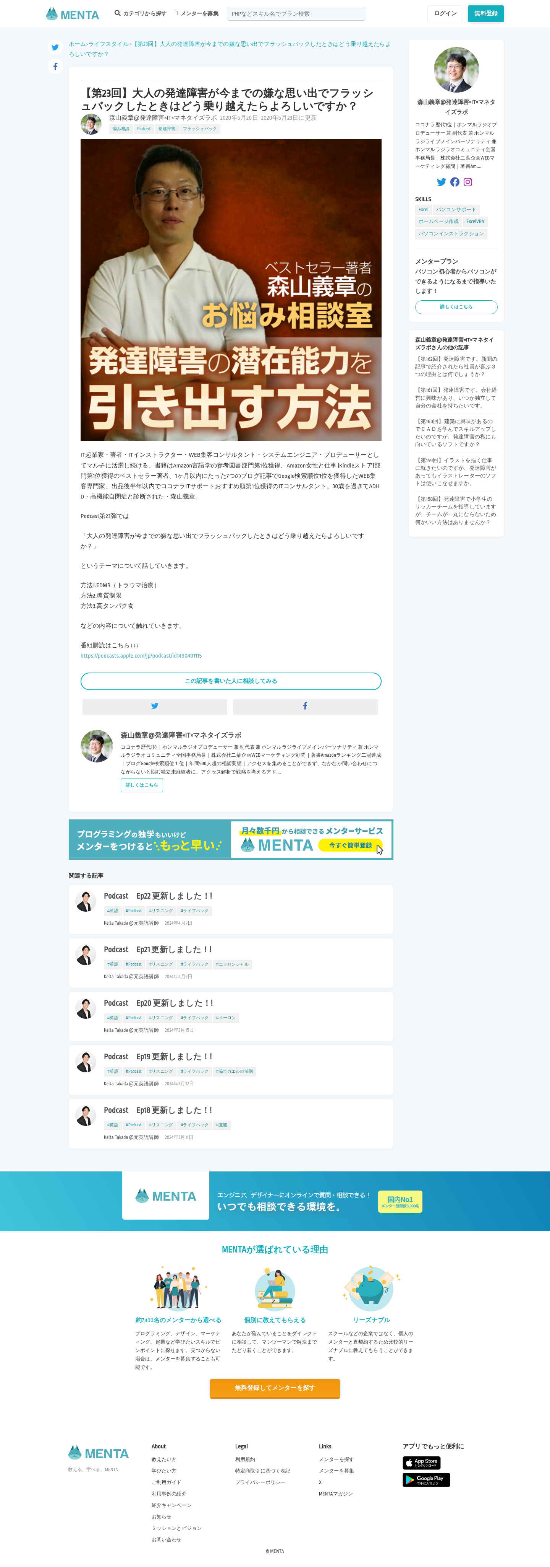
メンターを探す (336, 1459)
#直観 (221, 1125)
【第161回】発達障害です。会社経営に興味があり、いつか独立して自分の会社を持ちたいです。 (456, 397)
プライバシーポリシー (260, 1482)
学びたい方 (164, 1471)
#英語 (112, 911)
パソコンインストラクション (451, 233)
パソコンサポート (456, 209)
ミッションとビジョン (177, 1528)
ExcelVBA (475, 221)
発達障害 (166, 129)
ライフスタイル (108, 44)
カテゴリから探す (141, 13)
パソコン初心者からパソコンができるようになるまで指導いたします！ (455, 281)
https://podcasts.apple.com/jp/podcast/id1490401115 (141, 656)
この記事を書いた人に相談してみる (231, 681)
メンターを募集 (197, 13)
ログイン (445, 13)
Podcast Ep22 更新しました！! (158, 896)
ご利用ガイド (167, 1482)
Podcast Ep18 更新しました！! (158, 1110)
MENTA (277, 1551)
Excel (424, 209)
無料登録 (486, 13)
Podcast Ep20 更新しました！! (158, 1003)
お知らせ (162, 1517)
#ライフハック (195, 911)
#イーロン (226, 1018)
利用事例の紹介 (169, 1494)
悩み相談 (121, 129)
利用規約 (245, 1459)
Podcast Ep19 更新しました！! (158, 1057)
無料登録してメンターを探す (275, 1388)
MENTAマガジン (336, 1494)
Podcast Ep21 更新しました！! (157, 950)
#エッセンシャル (232, 964)
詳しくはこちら (142, 785)
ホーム (77, 44)
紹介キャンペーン (172, 1505)
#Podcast (134, 911)
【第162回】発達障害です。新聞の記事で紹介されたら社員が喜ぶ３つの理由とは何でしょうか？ (456, 366)
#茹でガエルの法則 (234, 1071)
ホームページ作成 (439, 221)
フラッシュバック (200, 129)
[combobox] (296, 14)
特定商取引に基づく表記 (263, 1471)
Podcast (144, 129)
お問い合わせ (167, 1540)
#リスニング (161, 911)
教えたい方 (164, 1459)
